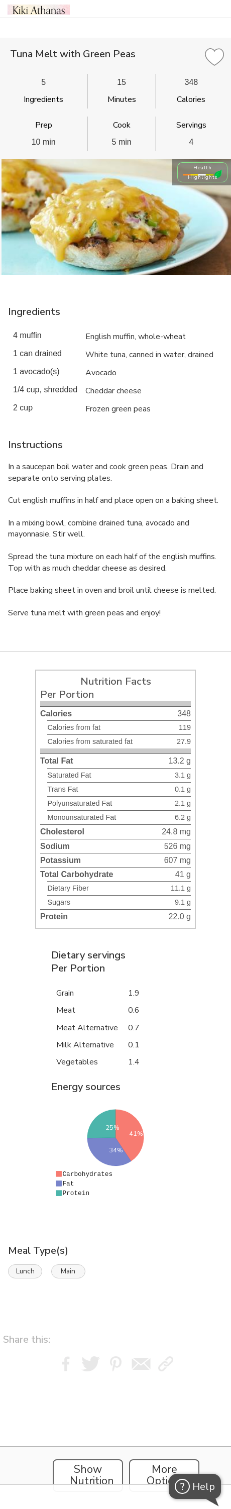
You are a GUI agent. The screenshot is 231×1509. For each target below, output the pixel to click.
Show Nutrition (92, 1475)
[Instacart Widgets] (115, 1438)
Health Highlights (202, 172)
